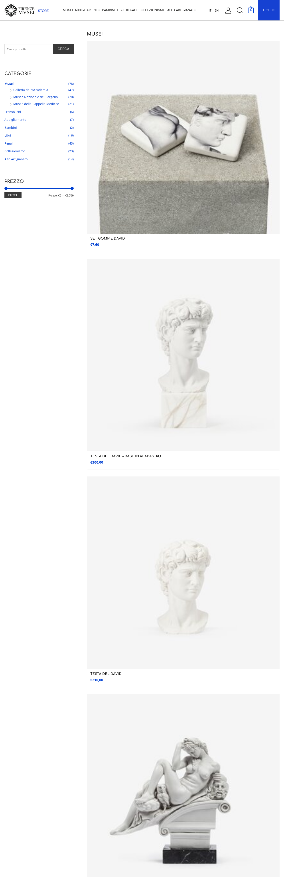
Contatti (221, 760)
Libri (7, 136)
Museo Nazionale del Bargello (35, 98)
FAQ (217, 816)
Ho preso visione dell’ (192, 527)
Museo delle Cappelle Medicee (36, 105)
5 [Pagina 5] (135, 501)
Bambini (10, 128)
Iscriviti (258, 515)
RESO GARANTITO (70, 568)
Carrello (221, 779)
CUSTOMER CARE (142, 568)
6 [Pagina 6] (144, 501)
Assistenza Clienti (227, 751)
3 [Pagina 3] (118, 501)
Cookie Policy (224, 835)
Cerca (63, 49)
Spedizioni (222, 797)
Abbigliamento (15, 120)
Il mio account (225, 769)
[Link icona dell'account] (228, 10)
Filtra (13, 196)
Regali (9, 144)
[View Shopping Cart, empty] (251, 10)
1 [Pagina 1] (100, 501)
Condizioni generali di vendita (235, 788)
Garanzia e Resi (225, 807)
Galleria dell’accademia (18, 751)
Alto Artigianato (16, 160)
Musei (9, 84)
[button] (240, 10)
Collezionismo (14, 152)
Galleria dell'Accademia (30, 91)
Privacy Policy (224, 825)
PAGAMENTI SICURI (213, 567)
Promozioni (12, 113)
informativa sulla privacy (211, 527)
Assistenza (228, 738)
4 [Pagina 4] (127, 501)
